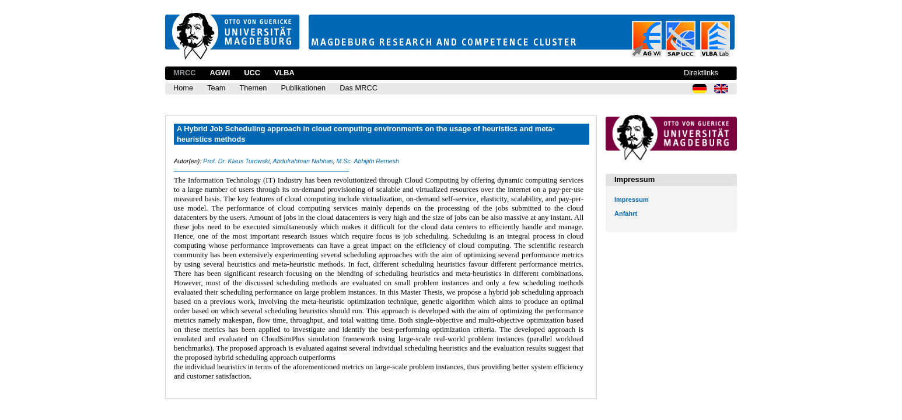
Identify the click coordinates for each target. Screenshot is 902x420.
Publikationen (303, 87)
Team (216, 87)
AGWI (219, 72)
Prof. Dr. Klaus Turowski (236, 161)
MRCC (184, 72)
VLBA (284, 72)
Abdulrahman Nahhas (303, 161)
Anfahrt (625, 213)
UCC (252, 72)
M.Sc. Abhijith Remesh (368, 161)
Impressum (631, 199)
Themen (253, 87)
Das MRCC (358, 87)
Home (183, 87)
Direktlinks (701, 72)
